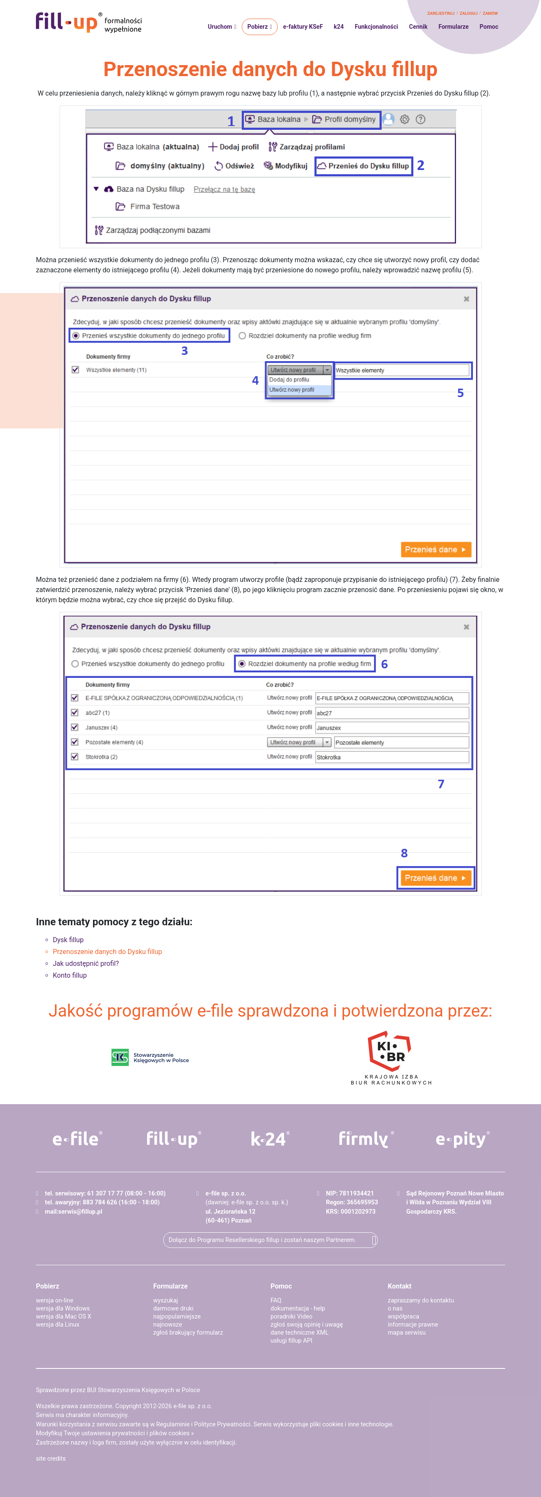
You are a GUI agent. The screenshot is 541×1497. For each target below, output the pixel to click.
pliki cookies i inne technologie (351, 1424)
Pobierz (257, 26)
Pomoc (489, 26)
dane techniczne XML (299, 1332)
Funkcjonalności (376, 26)
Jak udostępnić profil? (86, 964)
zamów (490, 13)
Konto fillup (70, 975)
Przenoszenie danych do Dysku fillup (107, 952)
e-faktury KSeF (303, 26)
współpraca (403, 1316)
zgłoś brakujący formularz (188, 1332)
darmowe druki (173, 1308)
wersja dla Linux (57, 1324)
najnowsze (167, 1324)
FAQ (275, 1300)
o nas (395, 1308)
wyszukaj (165, 1300)
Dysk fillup (68, 940)
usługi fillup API (291, 1340)
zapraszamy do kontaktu (421, 1300)
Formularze (453, 26)
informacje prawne (413, 1324)
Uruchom (220, 26)
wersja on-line (54, 1300)
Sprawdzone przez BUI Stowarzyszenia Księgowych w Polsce (118, 1390)
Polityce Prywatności (222, 1424)
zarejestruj (440, 13)
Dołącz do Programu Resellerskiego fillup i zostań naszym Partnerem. (262, 1240)
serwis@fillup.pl (80, 1211)
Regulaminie (173, 1424)
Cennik (418, 26)
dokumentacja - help (297, 1308)
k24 (339, 26)
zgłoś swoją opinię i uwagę (306, 1324)
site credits (51, 1458)
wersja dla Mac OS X (63, 1316)
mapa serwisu (407, 1332)
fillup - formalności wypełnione (89, 23)
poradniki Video (291, 1316)
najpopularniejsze (177, 1316)
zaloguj (469, 13)
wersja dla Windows (63, 1308)
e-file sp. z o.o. (192, 1406)
